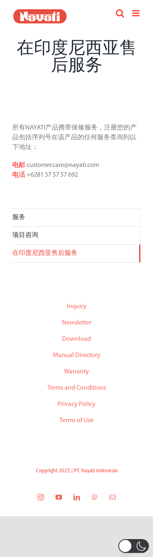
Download (76, 339)
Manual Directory (76, 355)
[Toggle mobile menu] (136, 13)
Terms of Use (76, 420)
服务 (18, 217)
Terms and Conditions (76, 388)
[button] (133, 546)
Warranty (76, 371)
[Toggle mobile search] (120, 13)
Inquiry (76, 306)
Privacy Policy (76, 404)
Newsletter (76, 323)
